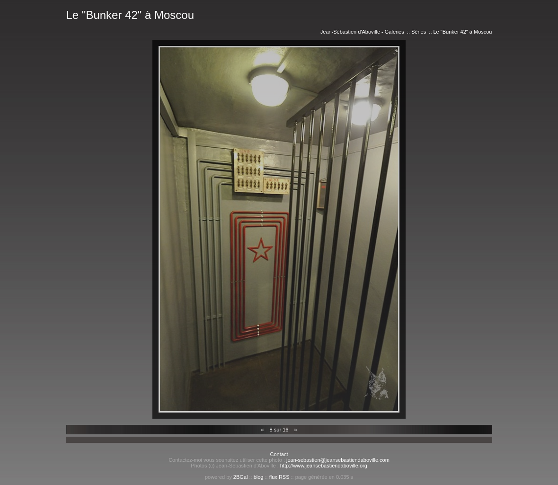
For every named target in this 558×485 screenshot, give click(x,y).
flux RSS (279, 477)
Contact (279, 454)
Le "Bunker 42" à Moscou (463, 32)
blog (259, 477)
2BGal (240, 477)
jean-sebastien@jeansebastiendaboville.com (338, 460)
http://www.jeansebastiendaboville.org (323, 465)
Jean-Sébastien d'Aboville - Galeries (362, 32)
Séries (418, 32)
